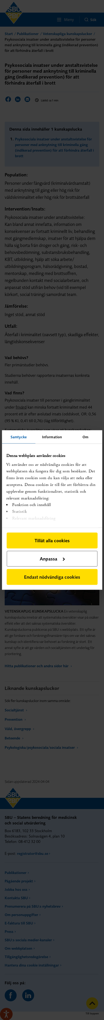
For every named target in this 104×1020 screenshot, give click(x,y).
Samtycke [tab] (19, 436)
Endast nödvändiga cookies (52, 577)
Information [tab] (52, 436)
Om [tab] (85, 436)
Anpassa (52, 559)
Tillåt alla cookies (52, 540)
